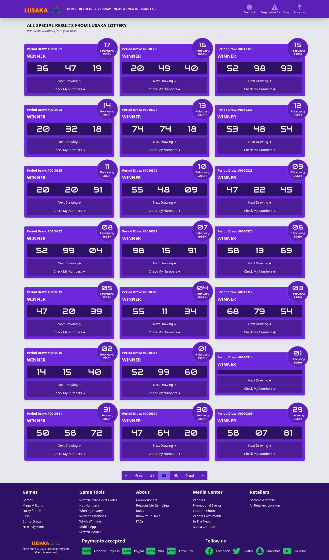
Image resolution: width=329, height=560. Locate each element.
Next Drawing (69, 81)
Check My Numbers (69, 89)
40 (176, 475)
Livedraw (103, 9)
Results (85, 9)
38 (152, 475)
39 (164, 475)
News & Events (125, 9)
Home (72, 9)
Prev (138, 475)
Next (190, 475)
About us (148, 9)
